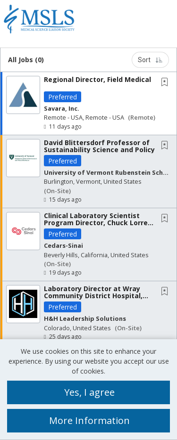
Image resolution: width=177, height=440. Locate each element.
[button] (169, 21)
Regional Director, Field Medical (97, 79)
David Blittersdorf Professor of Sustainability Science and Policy (99, 146)
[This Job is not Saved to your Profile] (166, 83)
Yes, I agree (89, 392)
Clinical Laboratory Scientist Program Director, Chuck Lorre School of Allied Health (96, 223)
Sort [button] (150, 60)
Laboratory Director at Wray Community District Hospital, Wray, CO (93, 296)
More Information (89, 420)
